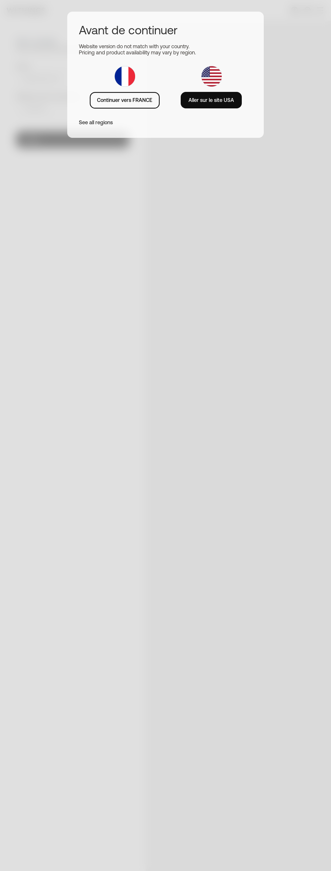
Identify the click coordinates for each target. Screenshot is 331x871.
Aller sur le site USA (211, 100)
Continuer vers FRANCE (124, 100)
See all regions (96, 122)
